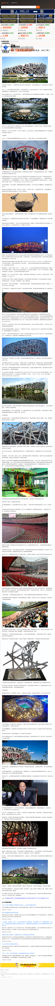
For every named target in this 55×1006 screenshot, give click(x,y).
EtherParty (46, 925)
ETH (13, 925)
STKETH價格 (40, 925)
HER (15, 925)
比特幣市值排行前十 (32, 925)
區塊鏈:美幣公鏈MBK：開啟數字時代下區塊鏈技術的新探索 (18, 962)
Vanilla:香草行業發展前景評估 (10, 971)
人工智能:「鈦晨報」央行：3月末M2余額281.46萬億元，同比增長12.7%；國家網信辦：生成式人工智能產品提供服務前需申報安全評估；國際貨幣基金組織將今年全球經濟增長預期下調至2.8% (27, 951)
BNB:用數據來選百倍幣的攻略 (10, 940)
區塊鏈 (7, 925)
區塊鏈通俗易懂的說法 (22, 925)
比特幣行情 (10, 1004)
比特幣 (10, 925)
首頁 (1, 74)
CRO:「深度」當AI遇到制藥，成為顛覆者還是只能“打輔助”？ (18, 980)
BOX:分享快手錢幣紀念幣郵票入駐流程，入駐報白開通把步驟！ (19, 932)
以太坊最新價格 (8, 74)
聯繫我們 (2, 997)
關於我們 (7, 997)
